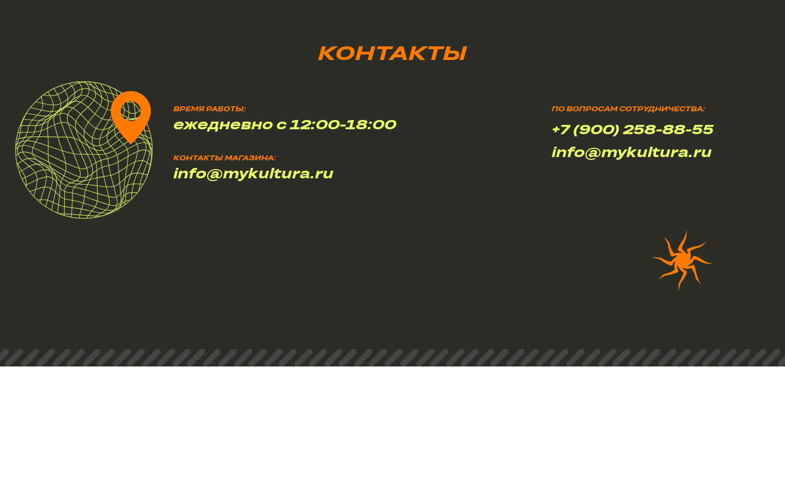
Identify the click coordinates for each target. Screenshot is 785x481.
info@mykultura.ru (632, 152)
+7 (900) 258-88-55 (633, 129)
